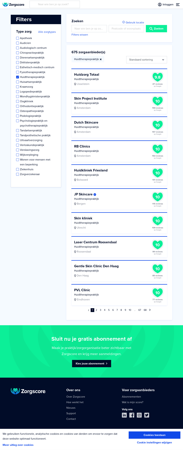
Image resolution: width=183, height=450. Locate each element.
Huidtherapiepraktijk (32, 77)
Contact (71, 419)
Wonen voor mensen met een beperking (35, 162)
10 (130, 310)
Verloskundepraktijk (32, 145)
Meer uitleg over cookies (18, 445)
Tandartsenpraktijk (31, 130)
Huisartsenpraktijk (31, 82)
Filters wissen (80, 34)
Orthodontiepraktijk (32, 106)
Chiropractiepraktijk (32, 52)
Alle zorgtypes (47, 32)
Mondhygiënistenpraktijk (35, 96)
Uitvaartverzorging (31, 140)
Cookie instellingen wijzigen (154, 442)
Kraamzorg (26, 87)
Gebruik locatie (133, 22)
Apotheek (26, 38)
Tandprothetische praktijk (35, 135)
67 (139, 310)
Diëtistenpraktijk (30, 62)
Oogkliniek (26, 101)
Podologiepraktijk (30, 116)
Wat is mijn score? (132, 402)
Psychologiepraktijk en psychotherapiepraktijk (34, 123)
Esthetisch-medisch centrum (37, 67)
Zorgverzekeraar (30, 174)
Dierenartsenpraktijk (32, 57)
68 (145, 310)
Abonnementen (131, 396)
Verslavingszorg (29, 150)
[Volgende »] (150, 310)
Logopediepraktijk (31, 91)
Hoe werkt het (75, 402)
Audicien (25, 43)
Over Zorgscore (75, 396)
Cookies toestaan (154, 435)
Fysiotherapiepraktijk (32, 72)
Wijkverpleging (29, 155)
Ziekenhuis (26, 169)
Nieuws (70, 408)
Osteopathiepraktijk (32, 111)
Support (71, 413)
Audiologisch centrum (33, 48)
